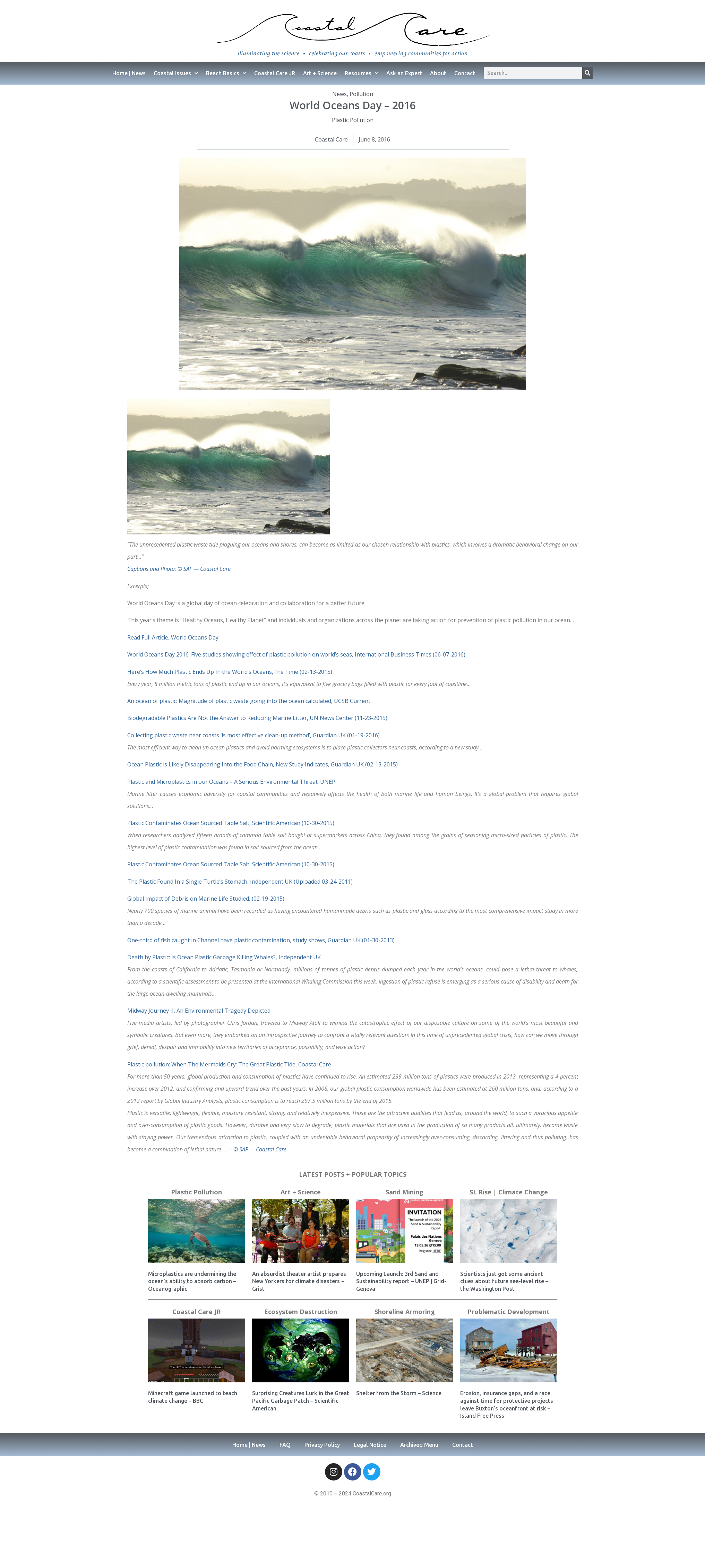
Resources (361, 73)
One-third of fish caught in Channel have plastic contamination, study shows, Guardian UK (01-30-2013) (261, 940)
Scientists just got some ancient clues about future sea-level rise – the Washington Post (504, 1281)
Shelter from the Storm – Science (398, 1393)
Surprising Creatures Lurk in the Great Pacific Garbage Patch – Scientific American (300, 1400)
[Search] (587, 73)
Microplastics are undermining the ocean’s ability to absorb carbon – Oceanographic (192, 1281)
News (339, 94)
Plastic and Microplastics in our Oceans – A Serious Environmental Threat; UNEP (231, 782)
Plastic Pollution (352, 120)
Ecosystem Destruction (300, 1311)
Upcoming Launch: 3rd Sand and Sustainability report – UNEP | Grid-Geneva (401, 1281)
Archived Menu (419, 1445)
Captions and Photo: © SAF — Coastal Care (179, 569)
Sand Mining (404, 1192)
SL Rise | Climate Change (509, 1192)
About (438, 73)
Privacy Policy (322, 1445)
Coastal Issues (176, 73)
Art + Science (320, 73)
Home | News (129, 73)
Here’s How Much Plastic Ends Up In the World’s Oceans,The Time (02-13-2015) (229, 672)
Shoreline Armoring (405, 1311)
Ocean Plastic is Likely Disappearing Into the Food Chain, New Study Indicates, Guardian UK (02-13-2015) (262, 764)
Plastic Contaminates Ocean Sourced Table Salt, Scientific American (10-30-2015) (230, 823)
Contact (464, 73)
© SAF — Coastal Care (259, 1149)
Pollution (361, 94)
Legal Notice (370, 1445)
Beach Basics (226, 73)
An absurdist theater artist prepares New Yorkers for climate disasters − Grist (299, 1281)
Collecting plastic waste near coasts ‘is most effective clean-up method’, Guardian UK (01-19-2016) (253, 735)
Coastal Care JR (274, 73)
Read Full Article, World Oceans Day (172, 637)
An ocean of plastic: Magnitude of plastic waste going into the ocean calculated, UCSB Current (248, 701)
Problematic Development (508, 1311)
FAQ (285, 1445)
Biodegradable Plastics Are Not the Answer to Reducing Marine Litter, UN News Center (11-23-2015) (257, 718)
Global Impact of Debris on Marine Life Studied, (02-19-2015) (205, 898)
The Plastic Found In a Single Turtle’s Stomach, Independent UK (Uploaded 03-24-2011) (240, 881)
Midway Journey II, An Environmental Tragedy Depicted (198, 1010)
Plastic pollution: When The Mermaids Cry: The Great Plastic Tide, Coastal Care (229, 1064)
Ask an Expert (404, 73)
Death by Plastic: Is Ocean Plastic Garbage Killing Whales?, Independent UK (224, 957)
